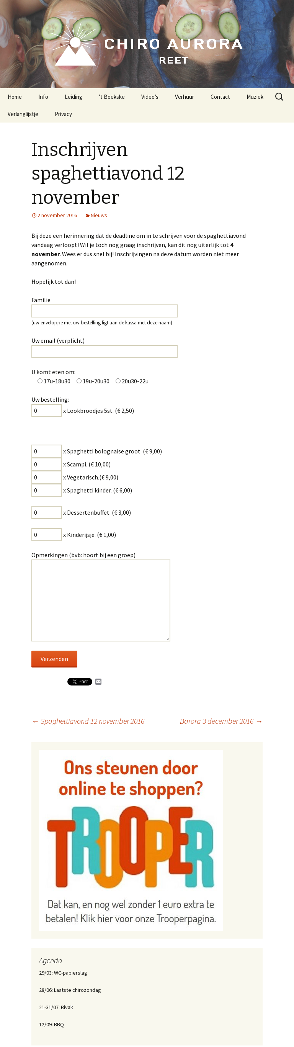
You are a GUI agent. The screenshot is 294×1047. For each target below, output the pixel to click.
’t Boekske (112, 96)
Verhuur (184, 96)
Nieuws (99, 215)
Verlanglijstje (23, 114)
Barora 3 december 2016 (221, 721)
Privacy (63, 114)
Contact (220, 96)
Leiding (73, 96)
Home (15, 96)
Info (43, 96)
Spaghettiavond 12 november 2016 (87, 721)
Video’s (149, 96)
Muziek (255, 96)
